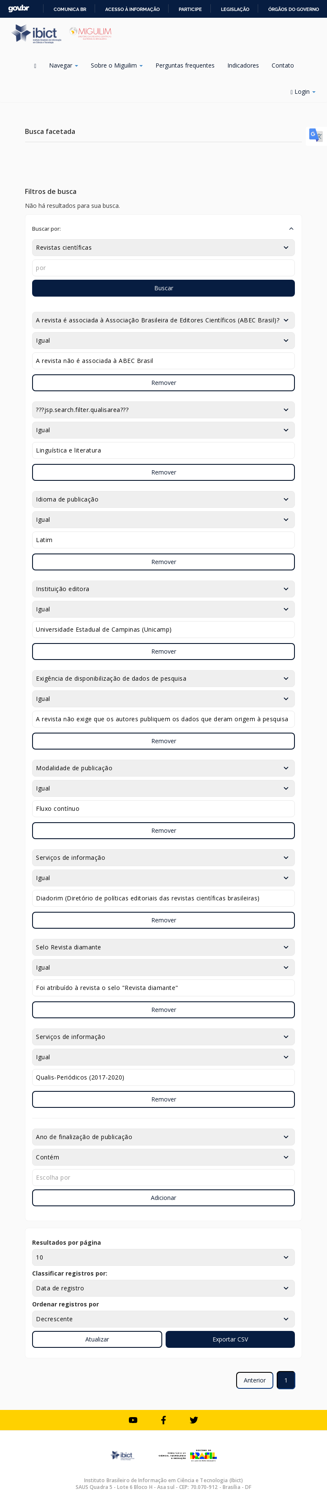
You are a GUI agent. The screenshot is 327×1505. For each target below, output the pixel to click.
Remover (163, 383)
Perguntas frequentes (185, 65)
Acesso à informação (132, 9)
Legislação (235, 9)
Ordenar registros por (65, 1304)
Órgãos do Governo (293, 9)
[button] (163, 228)
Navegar (63, 65)
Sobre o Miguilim (117, 65)
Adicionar (163, 1198)
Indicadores (243, 65)
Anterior (255, 1380)
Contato (283, 65)
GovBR (18, 9)
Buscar (164, 288)
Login (303, 91)
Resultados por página (66, 1242)
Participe (190, 9)
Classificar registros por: (69, 1273)
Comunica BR (70, 9)
